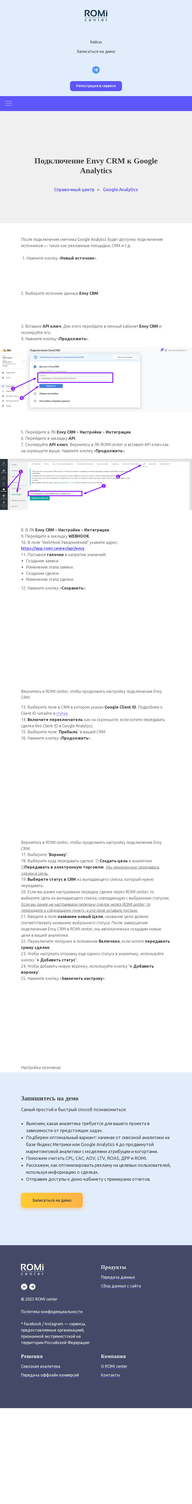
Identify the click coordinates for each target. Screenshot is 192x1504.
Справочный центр (74, 189)
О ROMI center (114, 1366)
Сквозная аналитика (40, 1366)
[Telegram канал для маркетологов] (96, 70)
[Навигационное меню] (8, 103)
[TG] (32, 1287)
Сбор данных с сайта (121, 1286)
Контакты (110, 1375)
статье (62, 713)
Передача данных (118, 1277)
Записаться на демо (96, 51)
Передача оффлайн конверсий (50, 1375)
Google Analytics (120, 189)
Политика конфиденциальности (51, 1311)
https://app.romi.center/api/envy (52, 548)
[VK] (24, 1287)
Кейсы (96, 42)
